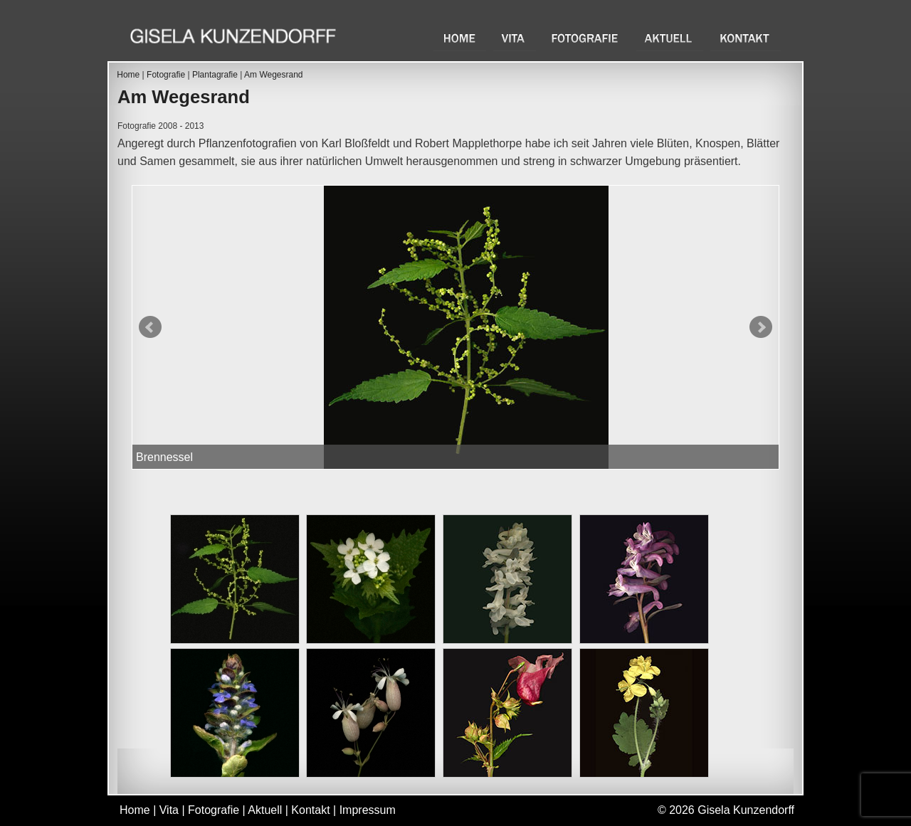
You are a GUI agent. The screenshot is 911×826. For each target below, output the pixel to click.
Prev (150, 327)
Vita (514, 38)
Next (760, 327)
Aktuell (669, 38)
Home (459, 38)
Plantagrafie (215, 75)
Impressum (367, 810)
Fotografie (586, 38)
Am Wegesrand (273, 75)
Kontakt (745, 38)
